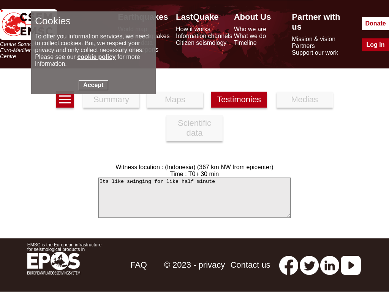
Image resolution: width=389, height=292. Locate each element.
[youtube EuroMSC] (351, 265)
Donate (375, 23)
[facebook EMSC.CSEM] (288, 265)
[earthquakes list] (65, 99)
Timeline (245, 43)
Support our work (315, 52)
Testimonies (239, 99)
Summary (111, 99)
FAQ (138, 265)
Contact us (250, 265)
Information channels (204, 36)
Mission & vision (313, 39)
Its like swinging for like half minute (194, 198)
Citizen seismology (201, 43)
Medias (304, 99)
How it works (193, 29)
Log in (376, 44)
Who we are (250, 29)
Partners (303, 46)
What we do (250, 36)
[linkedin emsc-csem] (329, 265)
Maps (175, 99)
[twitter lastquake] (309, 265)
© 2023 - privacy (194, 265)
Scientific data (194, 128)
